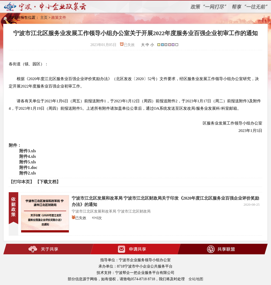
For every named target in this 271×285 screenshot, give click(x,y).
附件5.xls (27, 162)
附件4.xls (27, 156)
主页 (44, 18)
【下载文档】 (48, 182)
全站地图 (195, 279)
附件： (15, 145)
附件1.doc (28, 167)
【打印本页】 (21, 182)
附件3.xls (27, 151)
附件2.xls (27, 173)
